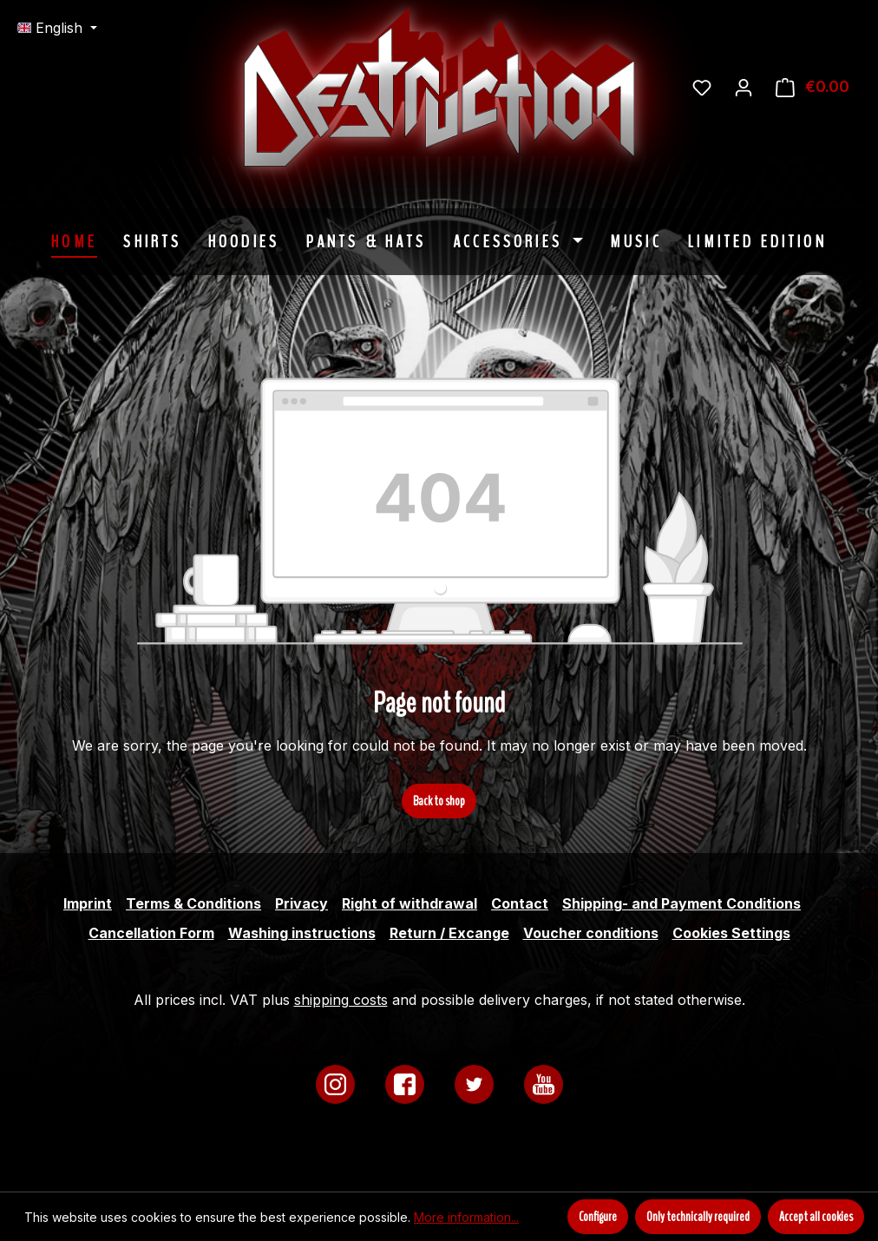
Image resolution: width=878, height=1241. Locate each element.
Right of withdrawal (409, 903)
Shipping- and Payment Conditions (681, 903)
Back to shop (439, 801)
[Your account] (743, 86)
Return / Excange (449, 933)
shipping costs (341, 999)
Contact (519, 903)
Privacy (301, 903)
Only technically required (698, 1216)
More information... (466, 1217)
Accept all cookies (816, 1216)
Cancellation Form (151, 933)
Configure (598, 1216)
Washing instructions (302, 933)
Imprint (87, 903)
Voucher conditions (590, 933)
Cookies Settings (731, 933)
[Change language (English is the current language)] (57, 28)
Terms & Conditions (193, 903)
